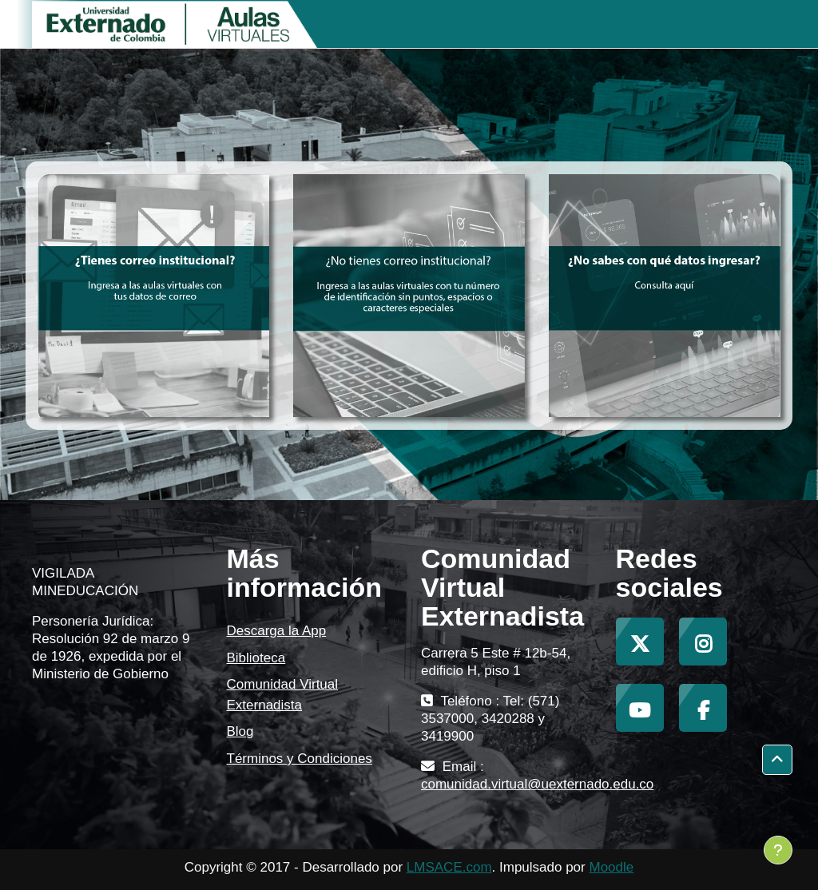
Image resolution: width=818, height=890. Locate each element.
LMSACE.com (449, 867)
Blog (240, 731)
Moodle (611, 867)
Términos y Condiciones (299, 758)
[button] (777, 760)
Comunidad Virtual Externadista (283, 695)
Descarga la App (277, 630)
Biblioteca (256, 658)
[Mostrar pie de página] (778, 850)
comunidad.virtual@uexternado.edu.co (537, 784)
